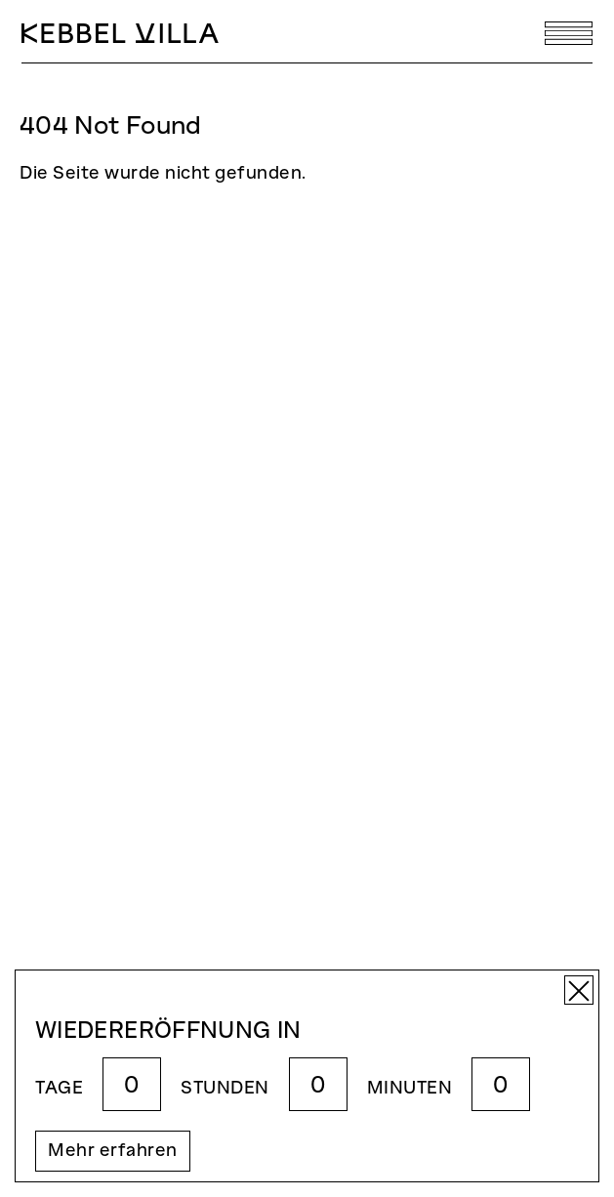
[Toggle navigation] (569, 33)
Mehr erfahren (113, 1151)
